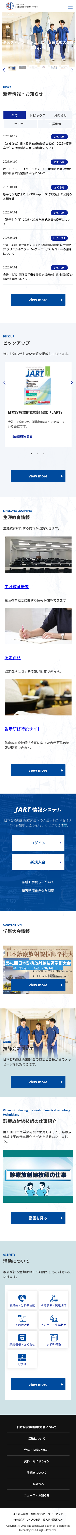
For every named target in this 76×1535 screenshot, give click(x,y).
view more (38, 299)
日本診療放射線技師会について (37, 1427)
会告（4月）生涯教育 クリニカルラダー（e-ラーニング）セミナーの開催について (37, 249)
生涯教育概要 (17, 586)
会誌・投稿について (37, 1450)
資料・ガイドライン (37, 1461)
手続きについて (37, 1472)
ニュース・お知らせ (36, 1495)
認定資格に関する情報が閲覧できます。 (34, 671)
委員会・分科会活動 (22, 1301)
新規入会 (38, 862)
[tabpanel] (37, 403)
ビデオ (22, 1360)
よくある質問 (20, 1514)
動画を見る (38, 1217)
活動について (36, 1438)
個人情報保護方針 (53, 1519)
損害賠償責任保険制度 (38, 890)
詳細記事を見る (22, 436)
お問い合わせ (38, 1514)
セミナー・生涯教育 (53, 1321)
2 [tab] (37, 454)
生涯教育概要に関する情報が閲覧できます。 (37, 600)
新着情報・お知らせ (22, 1340)
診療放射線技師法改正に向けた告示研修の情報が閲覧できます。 (37, 745)
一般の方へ (37, 1484)
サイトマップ (55, 1514)
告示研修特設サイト (23, 729)
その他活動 (22, 1321)
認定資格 (13, 657)
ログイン (38, 842)
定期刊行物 (54, 1340)
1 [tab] (31, 454)
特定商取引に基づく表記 (26, 1519)
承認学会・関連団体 (53, 1301)
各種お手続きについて (38, 881)
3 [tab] (44, 454)
